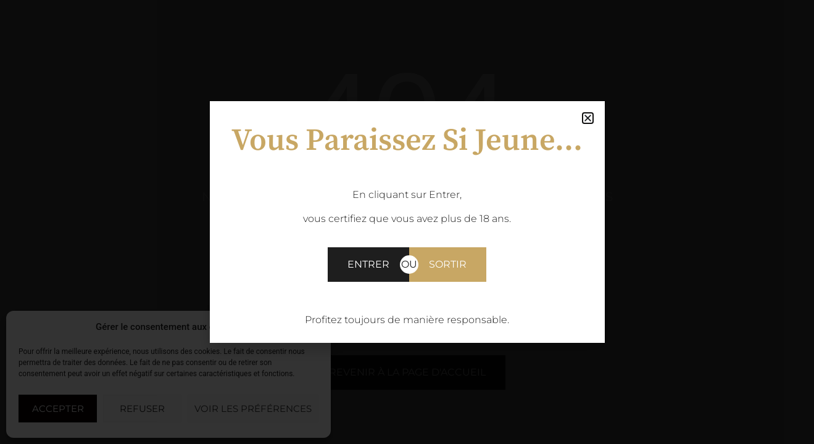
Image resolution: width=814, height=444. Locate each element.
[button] (312, 327)
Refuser (142, 408)
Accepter (58, 408)
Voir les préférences (253, 408)
